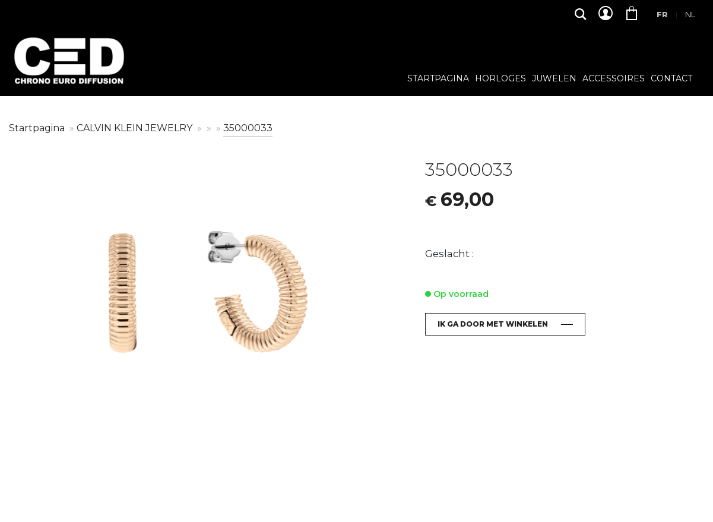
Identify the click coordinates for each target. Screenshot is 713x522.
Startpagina (438, 79)
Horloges (500, 79)
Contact (671, 79)
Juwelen (554, 79)
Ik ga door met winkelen (493, 323)
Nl (690, 14)
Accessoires (613, 79)
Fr (662, 14)
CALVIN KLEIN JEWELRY (136, 128)
